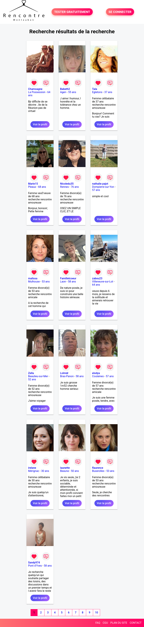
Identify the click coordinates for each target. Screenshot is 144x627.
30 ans (45, 471)
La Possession (36, 92)
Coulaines (98, 376)
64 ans (96, 284)
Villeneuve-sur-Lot (102, 281)
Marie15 (33, 183)
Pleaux (32, 186)
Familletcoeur (68, 278)
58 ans (72, 281)
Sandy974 (34, 562)
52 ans (32, 379)
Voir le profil (40, 124)
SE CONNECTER (120, 12)
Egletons (97, 92)
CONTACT (136, 622)
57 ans (96, 190)
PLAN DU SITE (118, 622)
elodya (96, 373)
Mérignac (33, 471)
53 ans (46, 281)
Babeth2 (65, 89)
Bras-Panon (67, 376)
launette (65, 467)
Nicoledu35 (67, 183)
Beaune (64, 471)
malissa (32, 278)
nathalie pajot (100, 183)
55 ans (72, 92)
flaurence (97, 467)
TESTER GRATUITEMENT (72, 12)
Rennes (64, 186)
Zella (31, 373)
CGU (105, 622)
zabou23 (97, 278)
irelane (32, 467)
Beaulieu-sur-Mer (38, 376)
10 (96, 612)
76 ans (75, 186)
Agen (63, 92)
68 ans (42, 186)
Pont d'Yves (35, 565)
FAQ (97, 622)
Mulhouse (34, 281)
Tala (94, 89)
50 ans (75, 471)
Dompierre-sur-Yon (103, 186)
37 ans (108, 92)
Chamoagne (35, 89)
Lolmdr (64, 373)
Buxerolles (98, 471)
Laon (63, 281)
